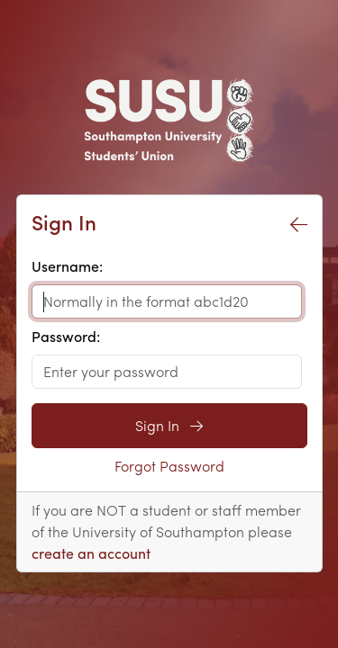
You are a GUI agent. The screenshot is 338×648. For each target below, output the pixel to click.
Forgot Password (169, 465)
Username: (67, 266)
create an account (91, 553)
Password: (66, 336)
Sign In (169, 425)
